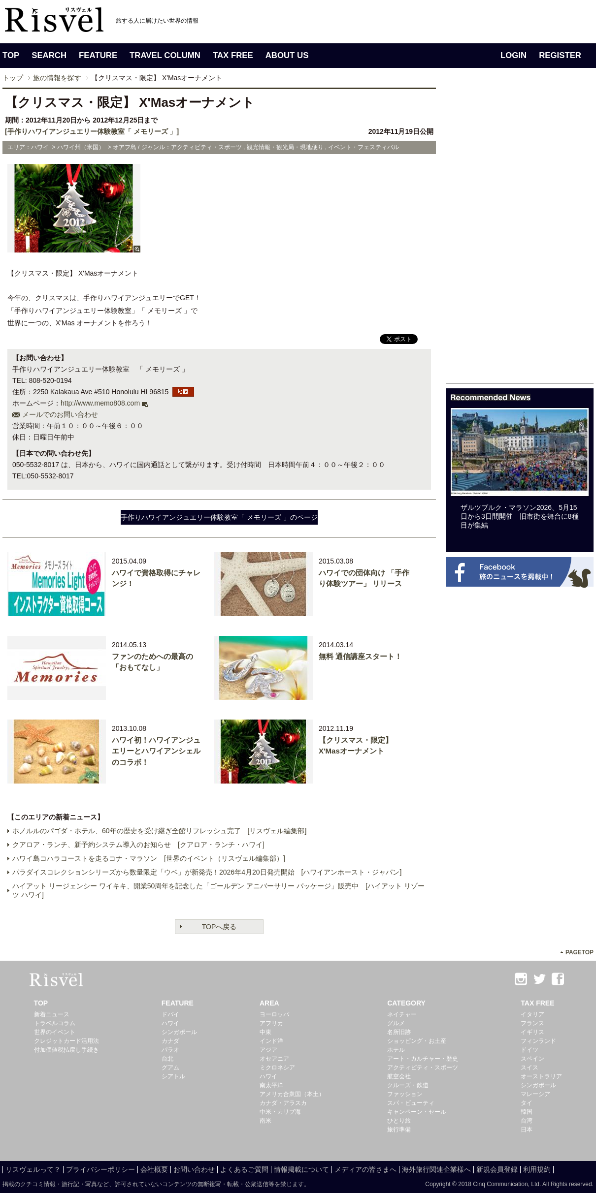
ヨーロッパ (274, 1014)
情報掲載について (301, 1169)
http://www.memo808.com (100, 403)
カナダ (170, 1040)
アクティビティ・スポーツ (422, 1067)
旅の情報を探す (57, 78)
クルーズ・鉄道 (408, 1085)
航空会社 (399, 1076)
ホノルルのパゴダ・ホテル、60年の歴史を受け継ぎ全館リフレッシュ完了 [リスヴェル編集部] (159, 831)
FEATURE (98, 55)
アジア (268, 1049)
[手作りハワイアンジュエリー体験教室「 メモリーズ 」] (92, 131)
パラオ (170, 1049)
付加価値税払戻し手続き (66, 1049)
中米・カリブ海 (280, 1111)
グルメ (396, 1023)
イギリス (532, 1032)
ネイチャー (402, 1014)
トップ (12, 78)
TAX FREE (233, 55)
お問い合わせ (194, 1169)
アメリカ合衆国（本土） (292, 1094)
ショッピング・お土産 (416, 1040)
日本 (526, 1129)
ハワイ (170, 1023)
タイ (526, 1102)
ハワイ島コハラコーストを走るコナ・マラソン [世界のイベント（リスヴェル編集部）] (148, 858)
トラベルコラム (54, 1023)
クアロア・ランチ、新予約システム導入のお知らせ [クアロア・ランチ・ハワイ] (138, 844)
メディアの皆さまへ (365, 1169)
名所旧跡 (399, 1032)
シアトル (173, 1076)
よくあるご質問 (244, 1169)
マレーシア (535, 1094)
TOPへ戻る (219, 927)
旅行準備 (399, 1129)
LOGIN (513, 55)
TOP (10, 55)
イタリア (532, 1014)
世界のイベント (54, 1032)
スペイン (532, 1058)
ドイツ (529, 1049)
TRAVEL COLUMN (165, 55)
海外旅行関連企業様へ (436, 1169)
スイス (529, 1067)
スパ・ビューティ (410, 1102)
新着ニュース (51, 1014)
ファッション (405, 1094)
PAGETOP (579, 952)
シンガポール (179, 1032)
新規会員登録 (497, 1169)
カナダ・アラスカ (283, 1102)
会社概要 (154, 1169)
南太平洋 (271, 1085)
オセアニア (274, 1058)
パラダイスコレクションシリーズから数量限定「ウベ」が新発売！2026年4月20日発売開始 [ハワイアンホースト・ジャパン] (206, 872)
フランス (532, 1023)
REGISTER (560, 55)
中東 (265, 1032)
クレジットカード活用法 (66, 1040)
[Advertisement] (520, 235)
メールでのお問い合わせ (60, 414)
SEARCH (49, 55)
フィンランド (538, 1040)
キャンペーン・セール (416, 1111)
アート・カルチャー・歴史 (422, 1058)
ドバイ (170, 1014)
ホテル (396, 1049)
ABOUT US (287, 55)
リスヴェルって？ (33, 1169)
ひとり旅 (399, 1120)
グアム (170, 1067)
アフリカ (271, 1023)
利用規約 (537, 1169)
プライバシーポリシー (100, 1169)
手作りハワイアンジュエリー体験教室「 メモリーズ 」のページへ (219, 519)
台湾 (526, 1120)
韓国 (526, 1111)
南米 (265, 1120)
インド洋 (271, 1040)
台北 (167, 1058)
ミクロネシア (277, 1067)
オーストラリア (541, 1076)
